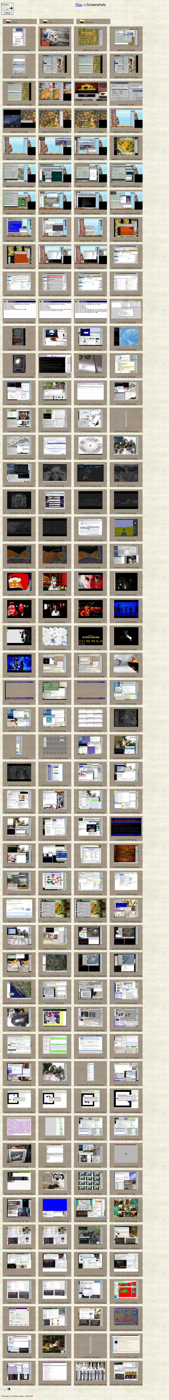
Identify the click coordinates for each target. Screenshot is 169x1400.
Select (7, 13)
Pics (79, 5)
